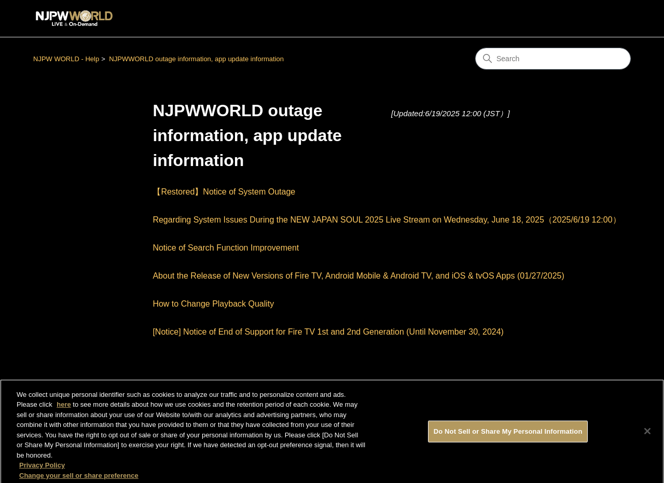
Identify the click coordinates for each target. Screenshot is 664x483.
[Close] (647, 433)
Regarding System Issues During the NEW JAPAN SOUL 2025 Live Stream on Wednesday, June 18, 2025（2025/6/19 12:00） (386, 219)
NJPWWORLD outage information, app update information (196, 59)
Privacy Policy (42, 467)
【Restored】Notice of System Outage (224, 191)
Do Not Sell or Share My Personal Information (508, 433)
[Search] (553, 58)
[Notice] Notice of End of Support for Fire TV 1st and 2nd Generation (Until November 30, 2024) (328, 331)
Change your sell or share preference (79, 477)
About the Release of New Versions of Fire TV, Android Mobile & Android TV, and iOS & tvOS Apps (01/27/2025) (358, 275)
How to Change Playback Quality (213, 303)
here (64, 406)
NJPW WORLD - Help (66, 59)
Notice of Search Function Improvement (226, 247)
